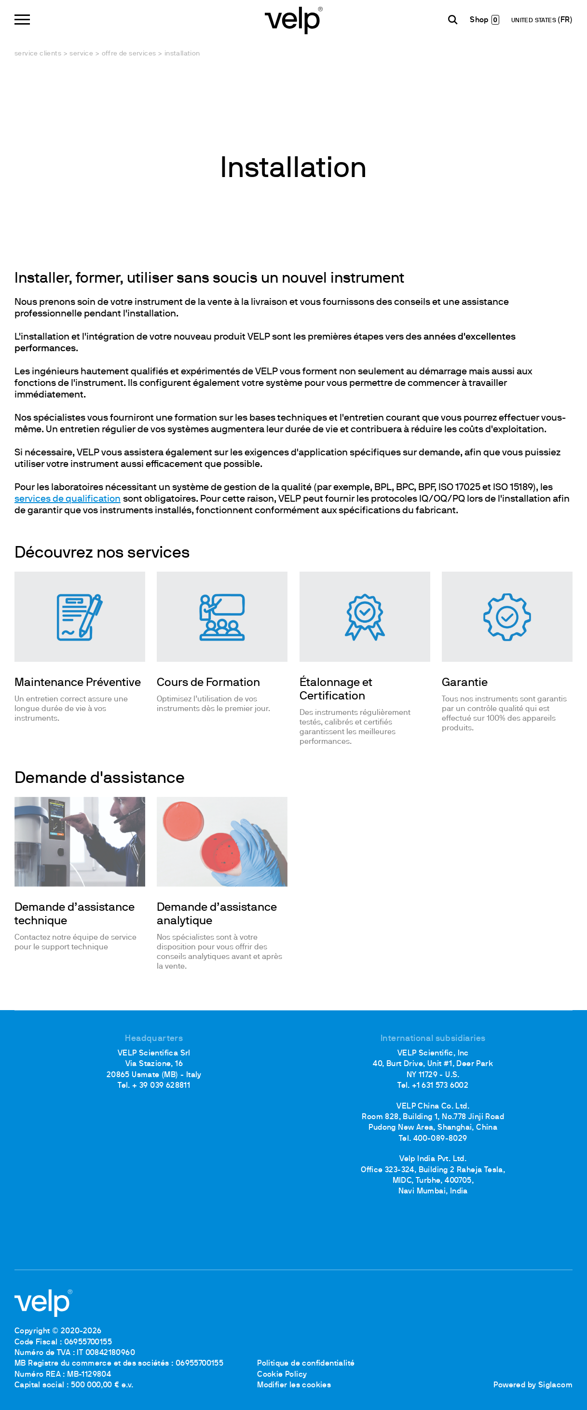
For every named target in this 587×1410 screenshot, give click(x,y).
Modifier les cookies (294, 1385)
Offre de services (129, 54)
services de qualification (67, 499)
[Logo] (294, 19)
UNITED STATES (534, 21)
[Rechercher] (453, 20)
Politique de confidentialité (306, 1363)
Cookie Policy (282, 1374)
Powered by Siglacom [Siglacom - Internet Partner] (533, 1385)
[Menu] (22, 19)
